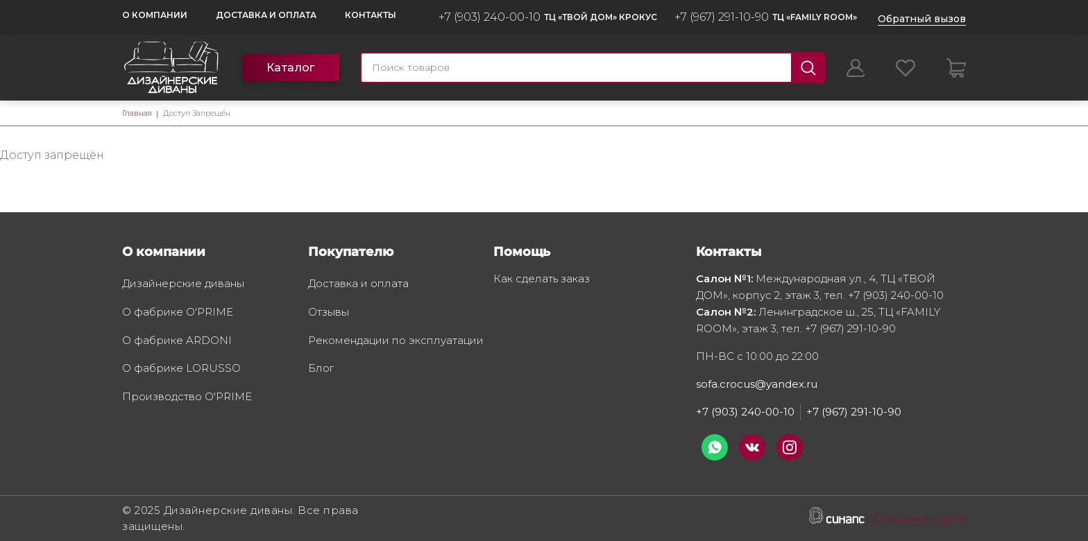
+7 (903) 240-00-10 (490, 17)
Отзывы (328, 312)
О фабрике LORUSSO (181, 369)
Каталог (290, 67)
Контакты (370, 15)
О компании (154, 15)
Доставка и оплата (266, 15)
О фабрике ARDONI (177, 341)
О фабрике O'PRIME (177, 312)
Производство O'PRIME (187, 397)
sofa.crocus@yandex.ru (756, 383)
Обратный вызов (922, 18)
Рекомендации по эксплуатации (396, 341)
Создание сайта (919, 519)
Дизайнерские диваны (183, 284)
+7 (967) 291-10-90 (721, 17)
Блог (321, 369)
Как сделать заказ (541, 279)
